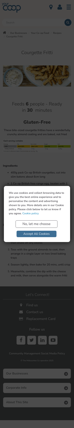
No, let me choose (37, 224)
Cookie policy (30, 213)
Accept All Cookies (36, 234)
